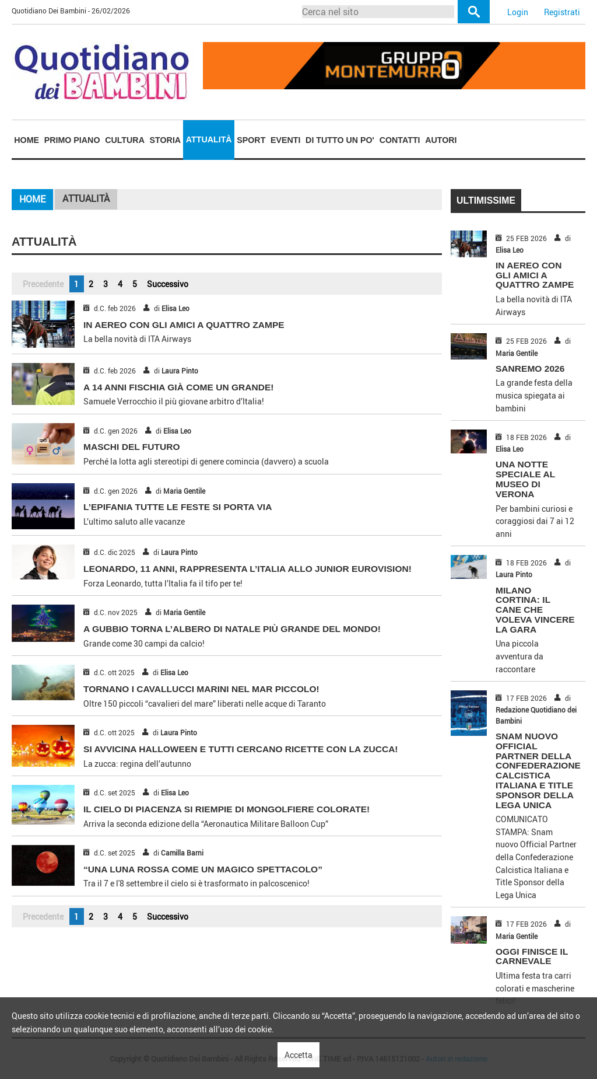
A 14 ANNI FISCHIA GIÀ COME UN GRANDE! (178, 387)
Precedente (43, 283)
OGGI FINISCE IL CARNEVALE (532, 956)
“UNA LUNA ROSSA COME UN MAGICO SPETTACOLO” (202, 869)
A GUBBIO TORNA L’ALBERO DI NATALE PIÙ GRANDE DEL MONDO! (232, 629)
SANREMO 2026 (530, 368)
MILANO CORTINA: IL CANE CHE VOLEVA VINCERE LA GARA (535, 609)
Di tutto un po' (339, 140)
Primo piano (72, 140)
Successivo (167, 283)
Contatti (400, 140)
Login (517, 12)
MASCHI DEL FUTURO (131, 447)
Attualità (209, 139)
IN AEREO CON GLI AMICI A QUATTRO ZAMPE (184, 325)
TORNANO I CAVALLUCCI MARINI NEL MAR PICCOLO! (201, 689)
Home (26, 140)
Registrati (562, 12)
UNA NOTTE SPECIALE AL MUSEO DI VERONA (525, 478)
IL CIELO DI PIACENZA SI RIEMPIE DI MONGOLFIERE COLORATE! (226, 809)
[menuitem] (26, 140)
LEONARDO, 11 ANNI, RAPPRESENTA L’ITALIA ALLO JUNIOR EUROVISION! (247, 569)
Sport (251, 140)
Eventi (285, 140)
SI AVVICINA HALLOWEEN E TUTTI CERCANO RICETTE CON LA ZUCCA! (240, 749)
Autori (440, 140)
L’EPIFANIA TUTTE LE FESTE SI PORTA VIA (177, 507)
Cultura (125, 140)
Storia (165, 140)
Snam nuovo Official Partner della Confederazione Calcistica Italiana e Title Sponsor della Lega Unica (538, 770)
